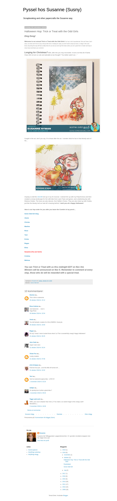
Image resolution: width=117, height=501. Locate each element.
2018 (64, 452)
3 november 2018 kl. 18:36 (38, 406)
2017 (64, 473)
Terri (31, 376)
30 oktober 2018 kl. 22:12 (37, 300)
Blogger (65, 495)
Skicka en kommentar (33, 410)
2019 (64, 450)
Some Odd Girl (35, 282)
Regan (32, 331)
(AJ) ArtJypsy (34, 365)
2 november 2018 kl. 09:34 (38, 393)
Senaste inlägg (29, 414)
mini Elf (39, 197)
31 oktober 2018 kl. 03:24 (37, 347)
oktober (66, 457)
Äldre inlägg (88, 414)
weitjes (32, 388)
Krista (26, 239)
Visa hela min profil (43, 440)
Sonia (31, 319)
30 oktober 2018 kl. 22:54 (37, 313)
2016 (64, 476)
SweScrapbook (32, 450)
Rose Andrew (34, 306)
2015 (64, 479)
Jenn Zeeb (33, 342)
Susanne (42, 433)
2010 (64, 487)
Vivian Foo (33, 353)
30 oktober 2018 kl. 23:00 (37, 325)
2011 (64, 484)
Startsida (59, 414)
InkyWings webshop (34, 452)
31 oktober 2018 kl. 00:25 (37, 336)
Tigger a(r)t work (35, 399)
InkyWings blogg (33, 454)
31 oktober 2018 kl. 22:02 (37, 370)
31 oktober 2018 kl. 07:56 (37, 359)
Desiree (32, 295)
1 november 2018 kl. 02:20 (38, 381)
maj (65, 470)
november (67, 455)
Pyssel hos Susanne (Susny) (52, 9)
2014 (64, 481)
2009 (64, 489)
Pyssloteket (67, 464)
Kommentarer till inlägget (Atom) (45, 417)
